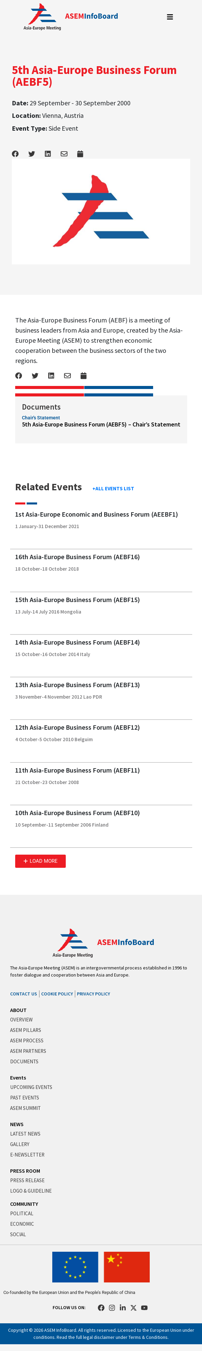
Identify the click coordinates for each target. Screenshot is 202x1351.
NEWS (17, 1124)
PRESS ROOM (25, 1170)
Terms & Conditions (148, 1337)
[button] (40, 861)
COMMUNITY (24, 1203)
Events (18, 1077)
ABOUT (18, 1010)
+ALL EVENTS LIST (113, 488)
